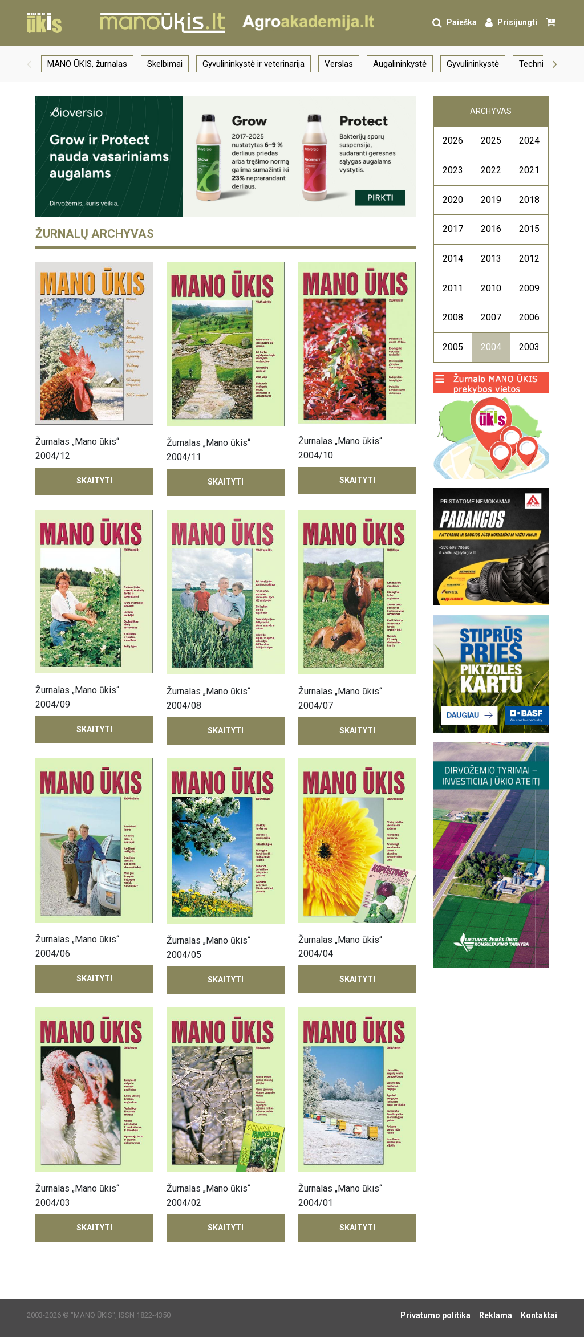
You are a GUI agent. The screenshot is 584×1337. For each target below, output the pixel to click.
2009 (529, 288)
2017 (453, 228)
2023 (453, 170)
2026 (453, 140)
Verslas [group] (339, 64)
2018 (529, 199)
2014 (453, 258)
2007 (491, 317)
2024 (529, 140)
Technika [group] (535, 64)
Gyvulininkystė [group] (473, 64)
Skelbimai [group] (164, 64)
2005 (453, 347)
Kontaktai (539, 1315)
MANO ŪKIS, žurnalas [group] (87, 64)
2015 (529, 228)
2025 (491, 140)
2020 (453, 199)
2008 (453, 317)
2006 (529, 317)
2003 (529, 347)
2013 (491, 258)
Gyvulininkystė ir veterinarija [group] (253, 64)
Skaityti (94, 480)
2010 (491, 288)
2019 (491, 199)
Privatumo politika (435, 1315)
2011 (453, 288)
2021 (529, 170)
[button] (29, 63)
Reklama (495, 1315)
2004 (491, 347)
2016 (491, 228)
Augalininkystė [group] (400, 64)
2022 (491, 170)
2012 (529, 258)
